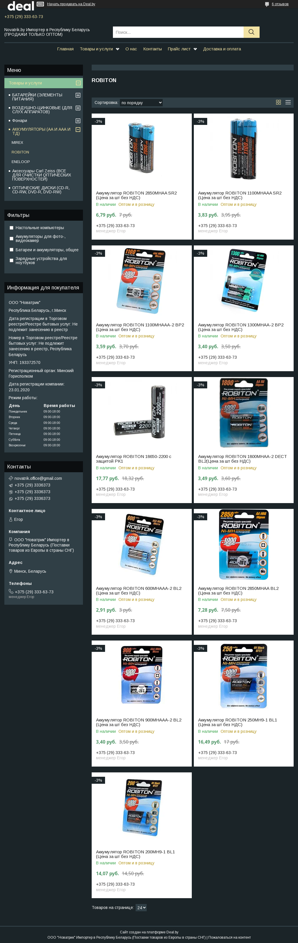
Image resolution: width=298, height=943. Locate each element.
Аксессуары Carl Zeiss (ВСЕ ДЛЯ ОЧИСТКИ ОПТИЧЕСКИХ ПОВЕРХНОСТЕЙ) (41, 175)
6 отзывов (280, 4)
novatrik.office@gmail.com (38, 478)
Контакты (152, 48)
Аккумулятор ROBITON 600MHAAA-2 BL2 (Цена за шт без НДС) (138, 590)
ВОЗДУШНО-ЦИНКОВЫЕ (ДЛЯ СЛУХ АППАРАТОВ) (42, 109)
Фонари (19, 120)
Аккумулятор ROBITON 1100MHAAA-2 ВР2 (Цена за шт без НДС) (140, 327)
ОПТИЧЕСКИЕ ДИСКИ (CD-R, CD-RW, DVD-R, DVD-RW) (41, 189)
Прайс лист (179, 48)
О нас (131, 48)
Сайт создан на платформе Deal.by (149, 932)
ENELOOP (21, 162)
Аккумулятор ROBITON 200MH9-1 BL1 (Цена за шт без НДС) (135, 854)
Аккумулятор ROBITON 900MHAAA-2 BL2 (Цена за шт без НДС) (138, 722)
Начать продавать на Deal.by (71, 4)
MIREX (17, 142)
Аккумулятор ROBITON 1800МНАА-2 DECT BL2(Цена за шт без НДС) (242, 458)
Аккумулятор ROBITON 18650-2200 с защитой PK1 (133, 458)
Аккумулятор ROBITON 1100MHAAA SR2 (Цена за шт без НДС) (239, 195)
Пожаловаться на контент (229, 937)
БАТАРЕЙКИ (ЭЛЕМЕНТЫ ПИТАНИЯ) (37, 97)
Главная (65, 48)
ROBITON (20, 152)
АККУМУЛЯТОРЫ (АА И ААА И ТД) (41, 131)
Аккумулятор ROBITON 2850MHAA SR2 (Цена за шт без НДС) (136, 195)
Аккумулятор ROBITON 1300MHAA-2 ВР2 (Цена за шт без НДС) (240, 327)
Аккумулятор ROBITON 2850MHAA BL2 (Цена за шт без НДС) (238, 590)
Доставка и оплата (222, 48)
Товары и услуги (96, 48)
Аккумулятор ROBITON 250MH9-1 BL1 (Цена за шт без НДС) (237, 722)
